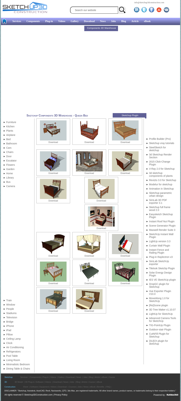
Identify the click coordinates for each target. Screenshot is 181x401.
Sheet (25, 387)
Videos (61, 21)
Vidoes (53, 387)
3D (5, 382)
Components (33, 21)
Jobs (113, 21)
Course (112, 377)
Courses (72, 387)
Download (89, 21)
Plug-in (49, 21)
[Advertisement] (42, 69)
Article (135, 21)
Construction (9, 387)
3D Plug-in (29, 382)
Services (16, 21)
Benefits (100, 387)
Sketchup (8, 377)
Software (39, 382)
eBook (147, 21)
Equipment (44, 387)
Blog (123, 21)
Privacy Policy (60, 395)
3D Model (19, 382)
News (103, 21)
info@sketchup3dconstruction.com (149, 2)
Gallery (75, 21)
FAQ (108, 387)
